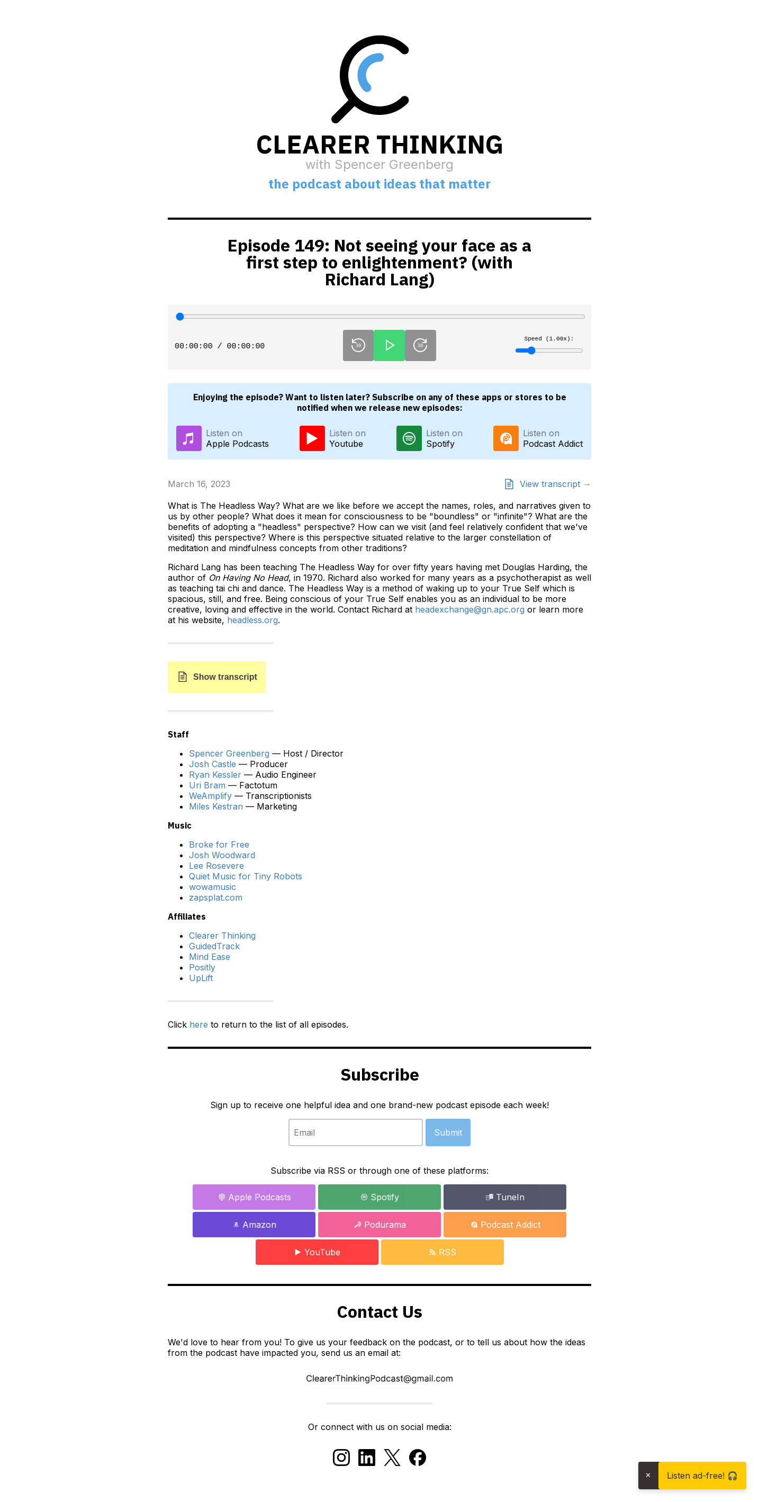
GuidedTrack (214, 946)
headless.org (252, 620)
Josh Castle (212, 764)
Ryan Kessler (215, 774)
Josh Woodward (222, 855)
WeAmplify (210, 795)
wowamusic (212, 887)
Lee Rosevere (216, 865)
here (198, 1024)
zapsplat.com (215, 897)
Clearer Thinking (222, 935)
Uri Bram (207, 785)
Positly (202, 967)
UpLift (201, 978)
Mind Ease (209, 956)
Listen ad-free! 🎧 (702, 1475)
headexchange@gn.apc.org (470, 609)
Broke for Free (219, 844)
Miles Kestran (216, 806)
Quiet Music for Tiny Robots (245, 876)
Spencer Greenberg (229, 753)
